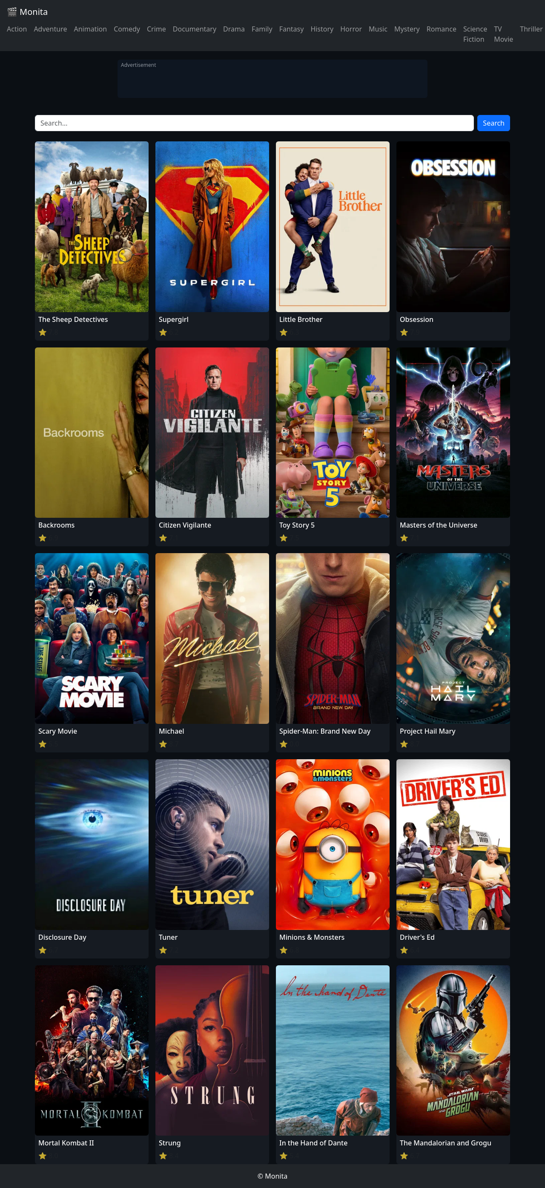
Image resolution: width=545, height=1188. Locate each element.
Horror (351, 29)
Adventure (50, 29)
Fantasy (291, 29)
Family (262, 29)
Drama (234, 29)
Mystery (407, 29)
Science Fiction (475, 34)
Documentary (194, 29)
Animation (90, 29)
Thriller (531, 29)
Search (494, 123)
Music (378, 29)
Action (17, 29)
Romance (441, 29)
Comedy (127, 29)
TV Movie (503, 34)
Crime (156, 29)
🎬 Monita (27, 11)
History (321, 29)
